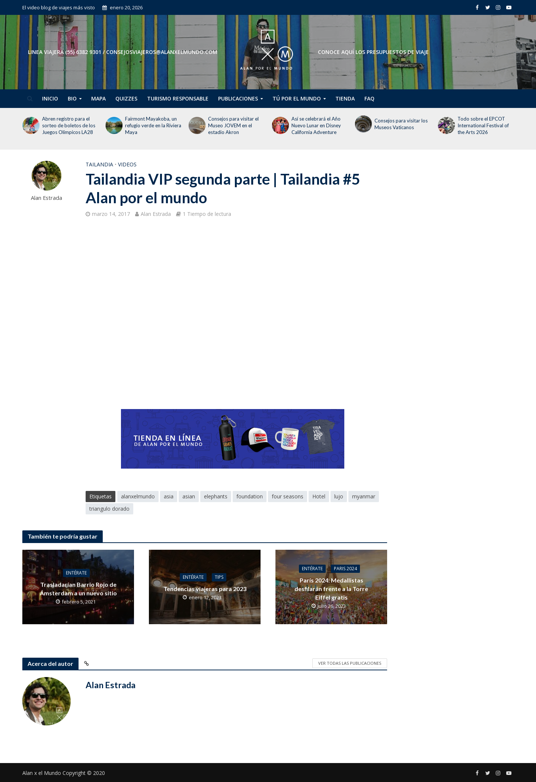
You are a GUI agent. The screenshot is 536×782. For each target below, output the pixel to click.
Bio (72, 98)
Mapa (98, 98)
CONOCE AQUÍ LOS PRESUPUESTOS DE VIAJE (373, 51)
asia (168, 496)
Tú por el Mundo (296, 98)
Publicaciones (238, 98)
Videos (127, 164)
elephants (215, 496)
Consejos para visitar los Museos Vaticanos (401, 124)
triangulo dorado (109, 508)
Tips (219, 577)
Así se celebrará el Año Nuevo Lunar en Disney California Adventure (316, 125)
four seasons (287, 496)
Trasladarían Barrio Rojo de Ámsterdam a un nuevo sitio (78, 588)
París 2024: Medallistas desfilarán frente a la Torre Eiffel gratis (331, 589)
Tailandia (99, 164)
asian (188, 496)
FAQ (369, 98)
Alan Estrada (46, 197)
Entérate (76, 572)
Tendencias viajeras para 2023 (204, 588)
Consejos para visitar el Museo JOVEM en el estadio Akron (233, 125)
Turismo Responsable (177, 98)
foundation (249, 496)
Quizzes (126, 98)
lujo (338, 496)
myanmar (363, 496)
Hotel (318, 496)
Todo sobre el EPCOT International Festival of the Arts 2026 (483, 125)
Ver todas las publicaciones (349, 663)
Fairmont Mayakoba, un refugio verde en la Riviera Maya (153, 125)
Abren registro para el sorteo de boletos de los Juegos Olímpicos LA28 (68, 125)
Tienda (345, 98)
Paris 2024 (345, 568)
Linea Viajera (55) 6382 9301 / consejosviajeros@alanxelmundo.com (122, 51)
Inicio (50, 98)
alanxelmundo (138, 496)
